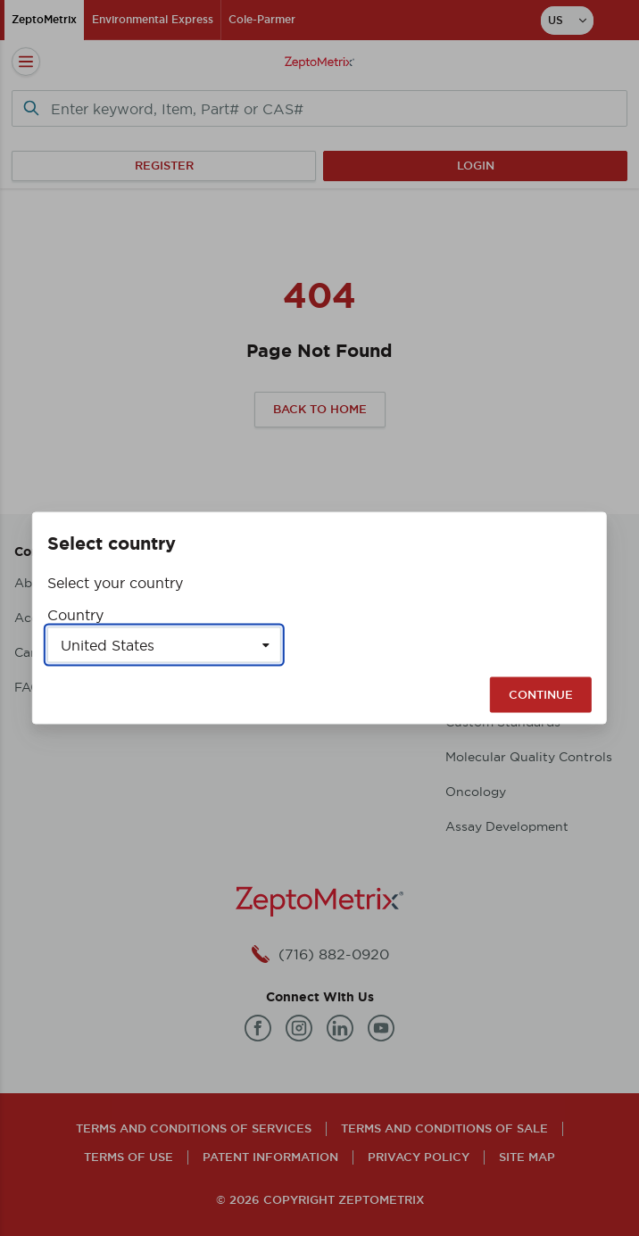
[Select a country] (164, 645)
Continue (541, 694)
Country (75, 615)
